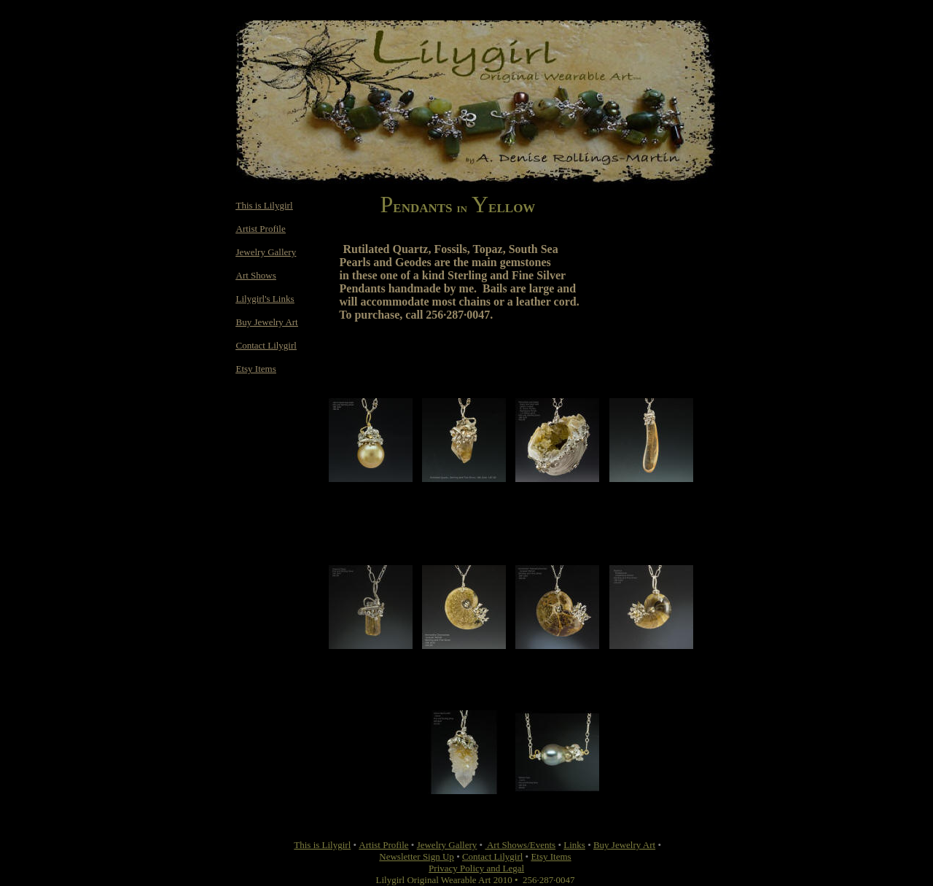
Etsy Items (256, 368)
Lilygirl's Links (265, 298)
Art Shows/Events (520, 844)
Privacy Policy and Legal (476, 868)
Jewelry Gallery (266, 251)
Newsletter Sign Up (416, 856)
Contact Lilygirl (266, 345)
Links (574, 844)
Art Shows (256, 275)
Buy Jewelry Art (267, 321)
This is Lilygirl (264, 205)
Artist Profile (261, 228)
